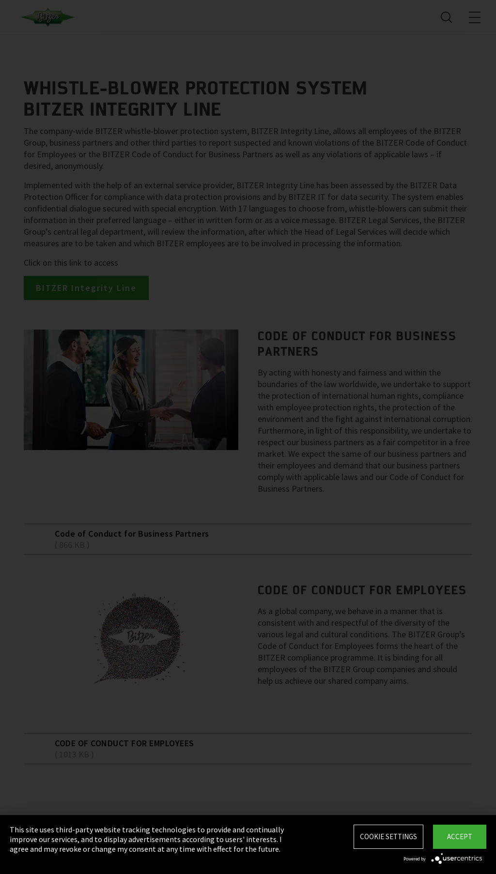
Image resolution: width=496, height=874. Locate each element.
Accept (459, 836)
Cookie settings (388, 836)
